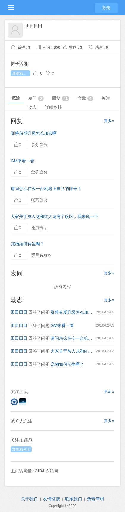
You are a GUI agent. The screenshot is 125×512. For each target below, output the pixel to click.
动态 (32, 107)
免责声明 (95, 498)
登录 (106, 8)
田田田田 (19, 312)
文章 (85, 98)
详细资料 (53, 107)
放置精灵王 (21, 73)
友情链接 (51, 498)
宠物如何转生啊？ (27, 244)
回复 (60, 98)
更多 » (109, 121)
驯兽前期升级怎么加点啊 (34, 133)
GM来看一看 (22, 161)
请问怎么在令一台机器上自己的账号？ (46, 188)
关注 (105, 98)
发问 (36, 98)
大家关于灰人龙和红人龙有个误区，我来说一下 (54, 216)
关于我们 (29, 498)
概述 (16, 98)
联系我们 (73, 498)
